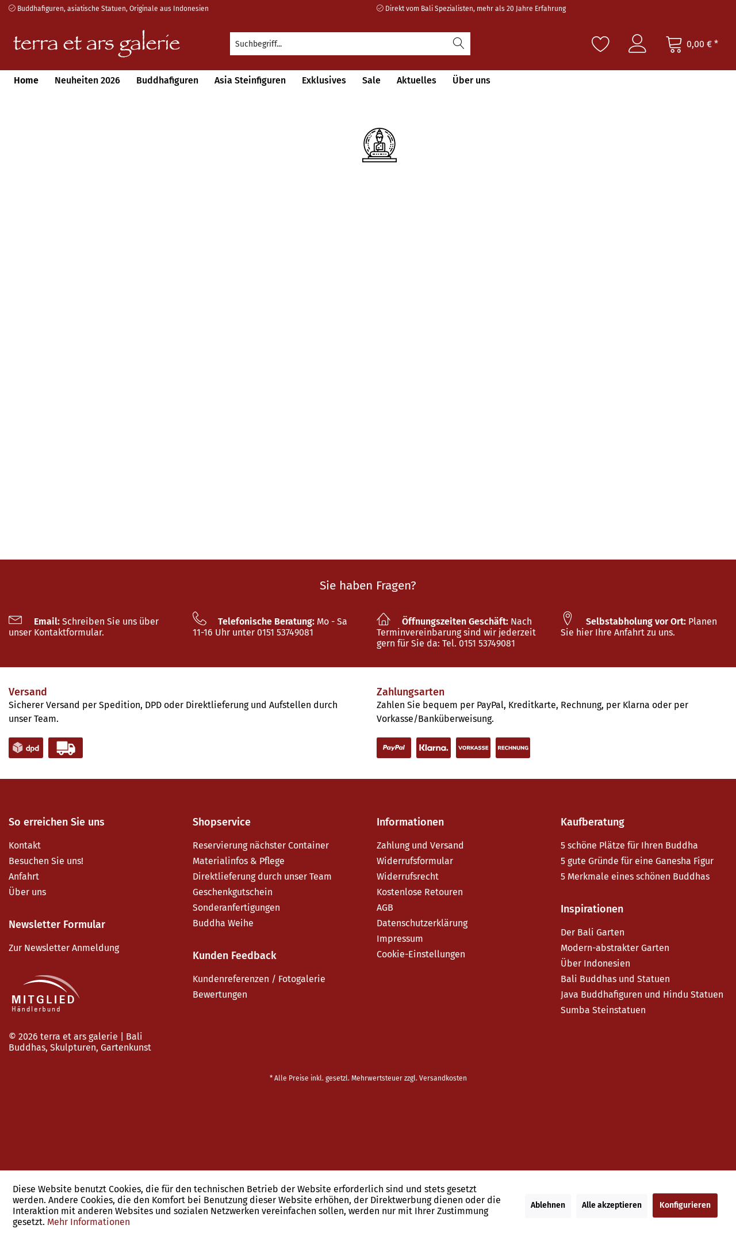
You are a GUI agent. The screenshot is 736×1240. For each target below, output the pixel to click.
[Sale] (371, 80)
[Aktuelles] (416, 80)
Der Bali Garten (592, 932)
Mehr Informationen (88, 1221)
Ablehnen (548, 1205)
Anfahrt (24, 876)
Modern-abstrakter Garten (615, 947)
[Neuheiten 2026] (87, 80)
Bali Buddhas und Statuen (615, 978)
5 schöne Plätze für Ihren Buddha (629, 845)
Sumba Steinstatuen (603, 1010)
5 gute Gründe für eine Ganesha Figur (637, 860)
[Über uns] (471, 80)
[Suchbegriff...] (350, 43)
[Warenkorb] (691, 44)
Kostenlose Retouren (420, 892)
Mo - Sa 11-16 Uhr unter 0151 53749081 (270, 627)
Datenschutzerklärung (422, 923)
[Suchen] (458, 43)
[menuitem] (350, 43)
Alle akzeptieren (612, 1205)
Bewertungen (220, 994)
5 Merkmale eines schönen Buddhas (635, 876)
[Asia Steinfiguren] (250, 80)
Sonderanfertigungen (236, 907)
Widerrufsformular (415, 860)
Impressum (400, 938)
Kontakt (25, 845)
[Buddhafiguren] (167, 80)
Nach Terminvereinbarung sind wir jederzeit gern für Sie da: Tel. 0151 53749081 (456, 632)
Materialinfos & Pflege (239, 860)
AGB (385, 907)
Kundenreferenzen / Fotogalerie (259, 978)
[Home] (26, 80)
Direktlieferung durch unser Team (262, 876)
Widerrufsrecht (408, 876)
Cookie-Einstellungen (421, 954)
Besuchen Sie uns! (46, 860)
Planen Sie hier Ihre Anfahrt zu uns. (639, 627)
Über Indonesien (595, 963)
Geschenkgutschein (233, 892)
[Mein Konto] (637, 44)
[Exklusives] (324, 80)
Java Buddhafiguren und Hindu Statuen (642, 994)
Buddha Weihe (223, 923)
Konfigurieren (685, 1205)
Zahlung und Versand (420, 845)
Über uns (27, 892)
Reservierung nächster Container (261, 845)
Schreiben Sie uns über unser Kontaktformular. (84, 627)
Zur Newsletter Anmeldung (64, 947)
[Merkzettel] (600, 44)
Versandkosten (443, 1078)
